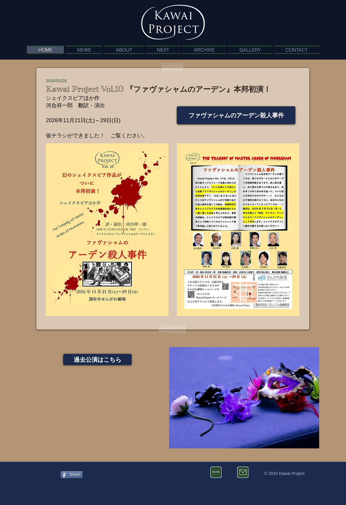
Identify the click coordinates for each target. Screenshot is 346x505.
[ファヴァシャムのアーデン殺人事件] (236, 115)
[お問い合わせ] (242, 472)
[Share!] (72, 474)
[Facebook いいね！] (42, 472)
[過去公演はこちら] (97, 359)
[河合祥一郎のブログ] (216, 472)
